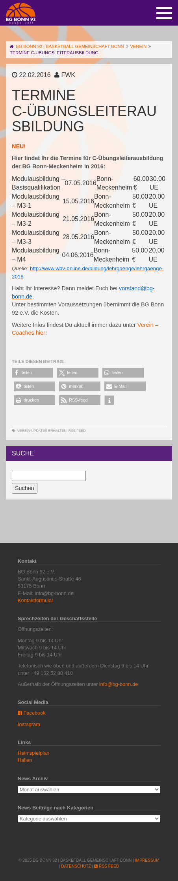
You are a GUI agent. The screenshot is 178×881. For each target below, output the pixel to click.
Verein (23, 431)
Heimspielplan (33, 753)
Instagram (29, 724)
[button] (32, 373)
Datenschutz (76, 866)
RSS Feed (77, 431)
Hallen (25, 760)
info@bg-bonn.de (118, 684)
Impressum (147, 860)
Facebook (32, 713)
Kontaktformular (35, 600)
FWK (68, 75)
